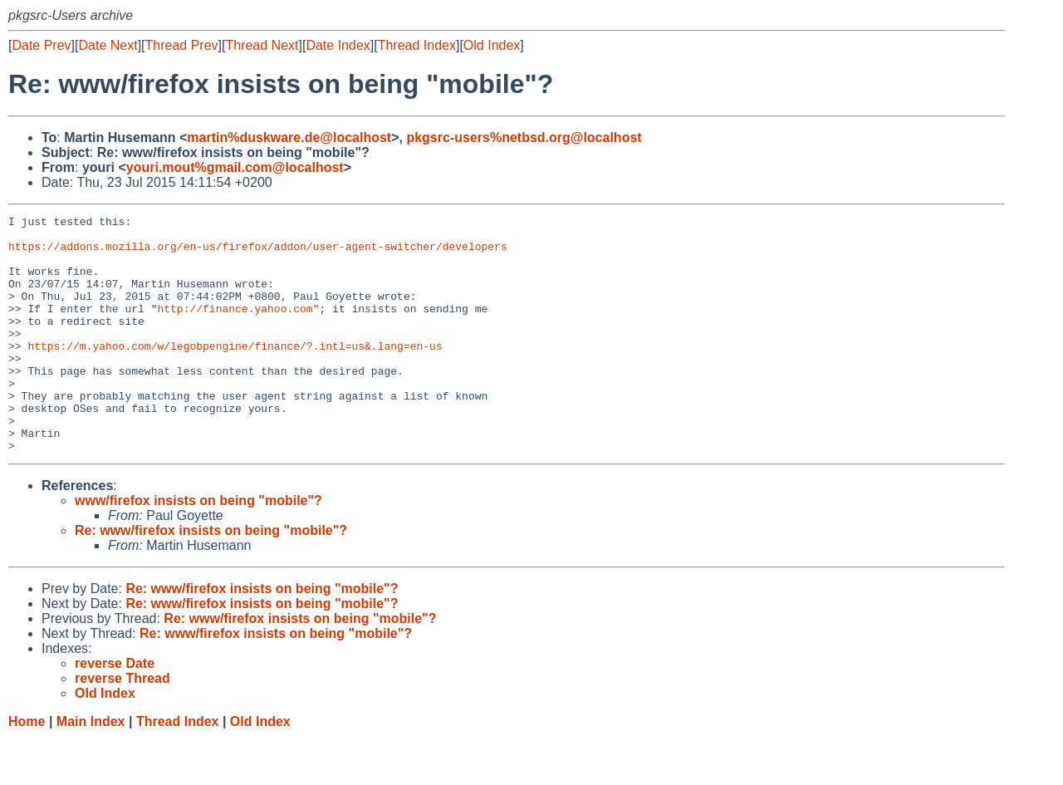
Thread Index (417, 45)
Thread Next (261, 45)
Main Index (90, 769)
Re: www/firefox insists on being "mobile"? (211, 578)
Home (26, 769)
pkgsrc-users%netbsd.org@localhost (523, 137)
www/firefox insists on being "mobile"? (198, 548)
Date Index (338, 45)
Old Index (491, 45)
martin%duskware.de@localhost (289, 137)
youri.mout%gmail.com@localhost (235, 167)
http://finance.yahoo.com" (238, 328)
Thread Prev (181, 45)
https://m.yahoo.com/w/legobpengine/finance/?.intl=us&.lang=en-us (234, 373)
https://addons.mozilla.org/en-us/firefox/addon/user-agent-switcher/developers (257, 253)
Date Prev (41, 45)
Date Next (107, 45)
